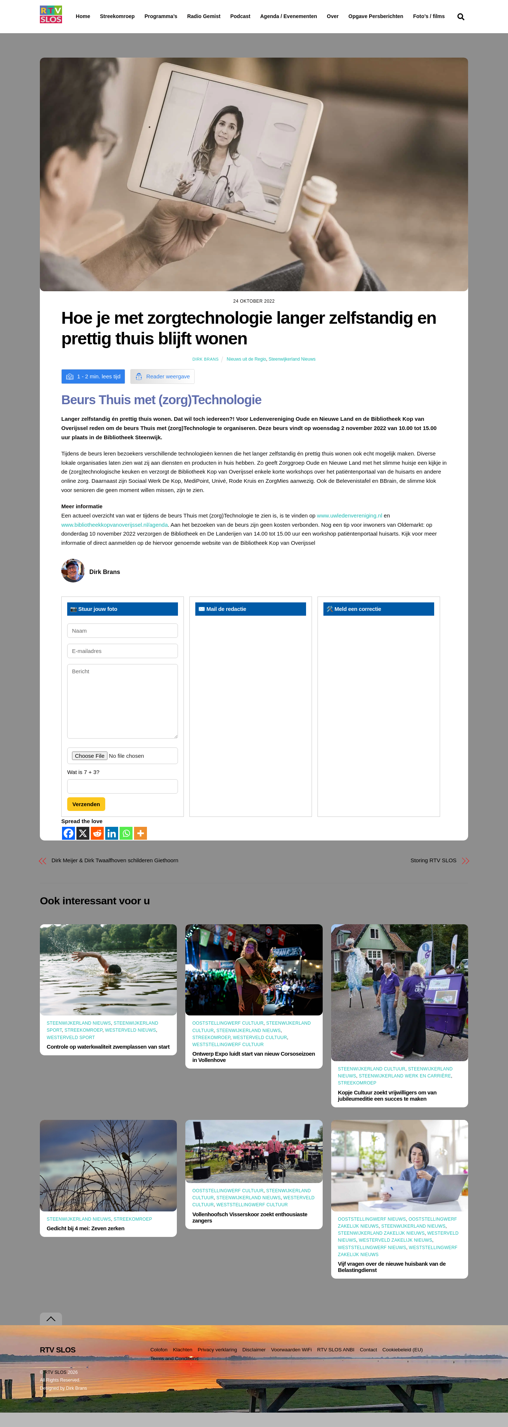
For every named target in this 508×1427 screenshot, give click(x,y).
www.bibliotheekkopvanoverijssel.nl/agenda (114, 539)
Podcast (259, 16)
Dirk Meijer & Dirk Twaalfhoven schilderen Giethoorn (115, 874)
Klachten (182, 1363)
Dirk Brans (205, 373)
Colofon (159, 1363)
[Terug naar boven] (51, 1333)
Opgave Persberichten (402, 16)
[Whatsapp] (126, 847)
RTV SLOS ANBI (335, 1363)
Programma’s (175, 16)
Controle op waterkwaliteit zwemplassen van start (108, 1061)
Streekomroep (119, 16)
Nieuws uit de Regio (246, 373)
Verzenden (86, 818)
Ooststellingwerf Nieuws (372, 1233)
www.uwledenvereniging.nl (349, 530)
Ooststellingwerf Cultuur (228, 1037)
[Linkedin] (111, 847)
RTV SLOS (55, 1386)
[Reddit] (97, 847)
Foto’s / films (93, 31)
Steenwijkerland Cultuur (371, 1083)
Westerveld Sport (71, 1052)
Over (352, 16)
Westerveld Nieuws (130, 1044)
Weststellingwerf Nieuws (372, 1262)
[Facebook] (68, 847)
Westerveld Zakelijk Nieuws (395, 1254)
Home (77, 16)
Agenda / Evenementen (307, 16)
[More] (140, 847)
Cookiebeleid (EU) (402, 1363)
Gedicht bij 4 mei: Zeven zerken (85, 1242)
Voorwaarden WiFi (291, 1363)
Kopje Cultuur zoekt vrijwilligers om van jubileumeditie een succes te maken (387, 1110)
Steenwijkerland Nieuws (291, 373)
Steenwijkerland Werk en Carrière (405, 1090)
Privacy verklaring (217, 1363)
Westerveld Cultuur (260, 1052)
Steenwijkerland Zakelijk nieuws (381, 1247)
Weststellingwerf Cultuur (228, 1059)
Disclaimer (254, 1363)
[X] (82, 847)
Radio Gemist (222, 16)
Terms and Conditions (174, 1373)
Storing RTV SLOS (433, 874)
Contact (368, 1363)
